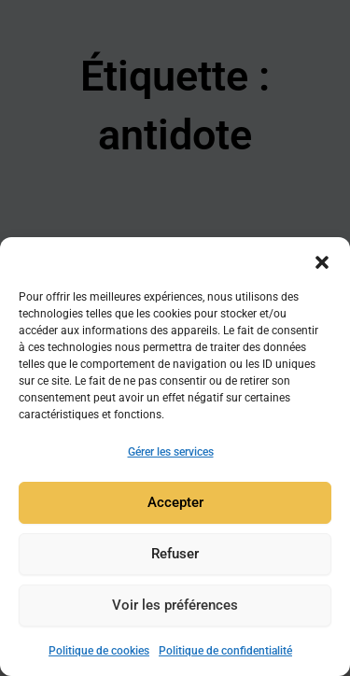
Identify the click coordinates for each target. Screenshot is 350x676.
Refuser (175, 554)
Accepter (175, 503)
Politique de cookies (99, 650)
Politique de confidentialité (225, 650)
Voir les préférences (175, 606)
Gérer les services (171, 451)
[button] (322, 260)
